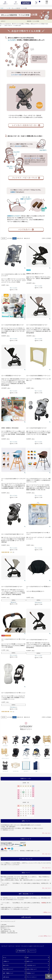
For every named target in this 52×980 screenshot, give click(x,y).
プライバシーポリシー (31, 977)
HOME (1, 8)
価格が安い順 (20, 238)
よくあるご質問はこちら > (44, 936)
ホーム (4, 957)
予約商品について (30, 973)
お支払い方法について (31, 969)
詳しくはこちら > (46, 833)
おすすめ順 (9, 238)
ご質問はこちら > (47, 912)
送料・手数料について (8, 973)
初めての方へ (6, 965)
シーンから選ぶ (7, 8)
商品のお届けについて (8, 969)
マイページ (31, 950)
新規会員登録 (21, 950)
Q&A (27, 957)
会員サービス (29, 961)
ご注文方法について (31, 965)
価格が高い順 (27, 238)
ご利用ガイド (6, 961)
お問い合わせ (6, 977)
